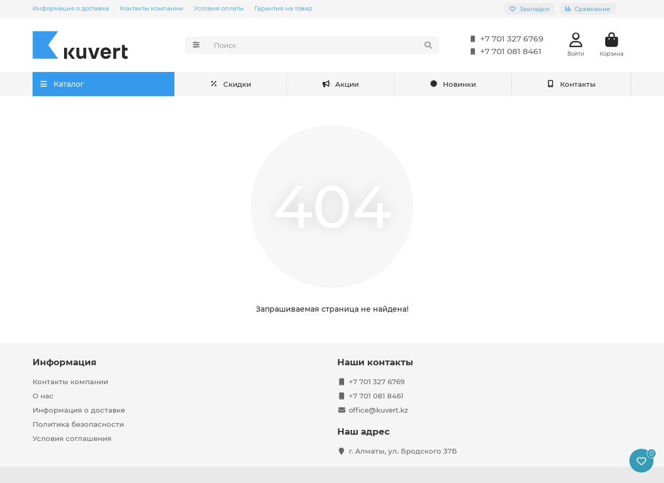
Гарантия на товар (283, 8)
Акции (228, 84)
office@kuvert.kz (378, 410)
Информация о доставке (71, 8)
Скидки (338, 84)
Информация (65, 362)
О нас (43, 396)
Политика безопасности (78, 424)
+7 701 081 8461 (503, 51)
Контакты (571, 84)
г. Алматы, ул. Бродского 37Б (403, 451)
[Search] (323, 45)
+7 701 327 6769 (504, 39)
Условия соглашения (72, 438)
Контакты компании (151, 8)
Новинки (452, 84)
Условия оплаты (219, 8)
